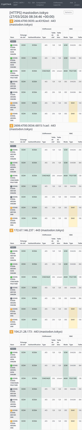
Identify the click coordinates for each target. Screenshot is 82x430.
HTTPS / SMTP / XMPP (18, 4)
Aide (71, 3)
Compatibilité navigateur (41, 4)
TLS (29, 3)
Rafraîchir (68, 12)
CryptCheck (6, 4)
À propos (76, 4)
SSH (33, 3)
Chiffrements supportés (58, 4)
